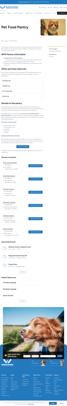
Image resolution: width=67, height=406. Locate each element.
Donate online (22, 146)
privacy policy (31, 404)
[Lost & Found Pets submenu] (18, 13)
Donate (63, 13)
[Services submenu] (3, 13)
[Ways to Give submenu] (30, 13)
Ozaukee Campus (8, 215)
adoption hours (22, 61)
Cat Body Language (9, 282)
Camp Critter (12, 264)
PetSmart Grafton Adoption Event (19, 247)
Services (6, 40)
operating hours (9, 119)
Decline (61, 403)
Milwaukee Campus (9, 202)
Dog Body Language (9, 289)
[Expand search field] (54, 13)
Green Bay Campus (9, 176)
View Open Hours (35, 165)
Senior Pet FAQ (8, 295)
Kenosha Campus (8, 189)
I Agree (53, 403)
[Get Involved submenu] (39, 13)
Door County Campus (10, 162)
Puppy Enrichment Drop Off (17, 256)
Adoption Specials (23, 2)
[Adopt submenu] (9, 13)
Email (41, 353)
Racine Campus (8, 229)
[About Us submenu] (48, 13)
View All (22, 272)
